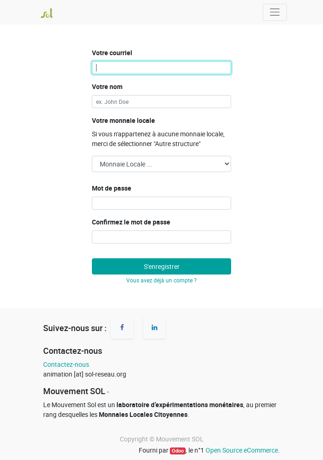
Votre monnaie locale (123, 120)
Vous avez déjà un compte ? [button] (161, 280)
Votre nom (107, 86)
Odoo (178, 450)
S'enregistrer (162, 266)
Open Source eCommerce (242, 450)
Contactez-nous (66, 364)
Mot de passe (111, 188)
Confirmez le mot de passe (131, 221)
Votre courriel (112, 52)
